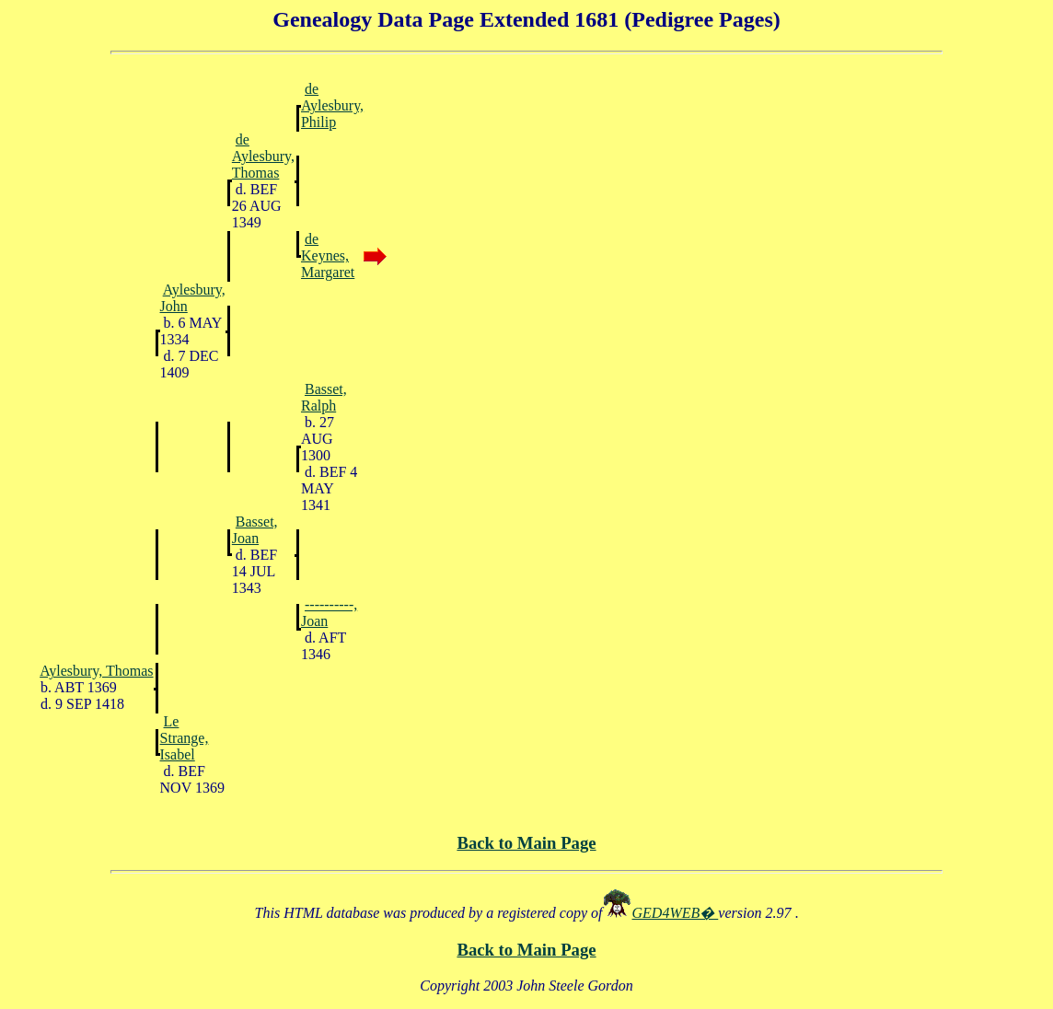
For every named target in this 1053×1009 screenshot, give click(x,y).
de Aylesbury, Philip (332, 105)
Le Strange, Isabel (184, 737)
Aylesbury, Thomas (96, 670)
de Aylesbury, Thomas (263, 156)
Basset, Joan (255, 530)
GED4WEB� (675, 913)
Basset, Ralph (324, 397)
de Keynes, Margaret (327, 255)
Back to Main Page (526, 842)
